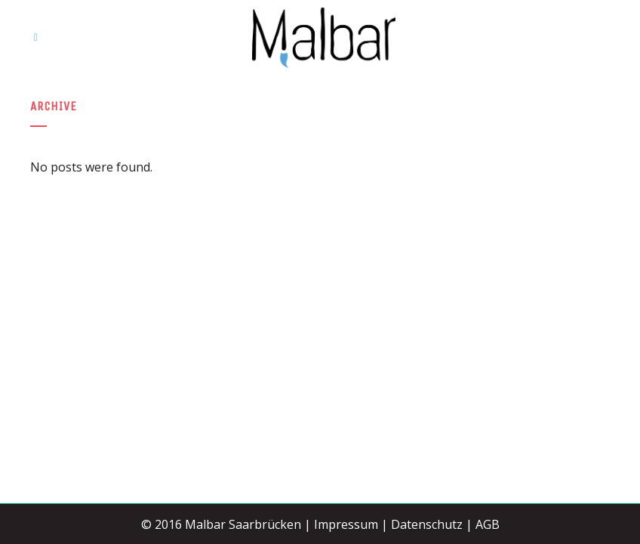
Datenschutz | (431, 524)
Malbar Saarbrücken (243, 524)
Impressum (346, 524)
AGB (487, 524)
